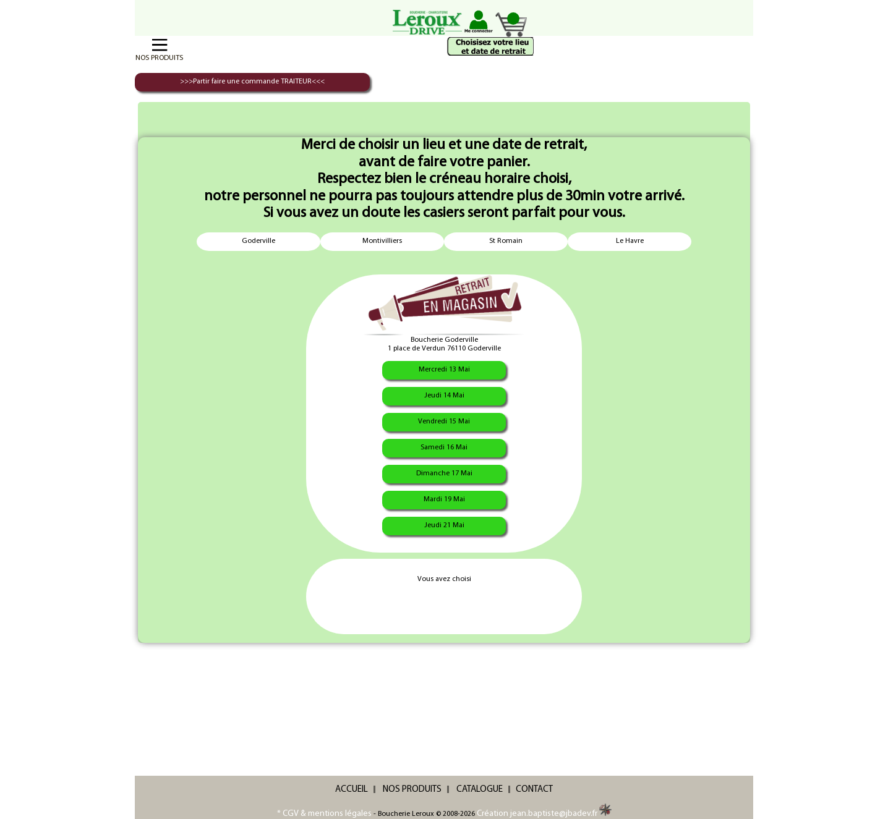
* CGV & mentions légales (324, 813)
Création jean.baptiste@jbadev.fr (544, 813)
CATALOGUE (479, 789)
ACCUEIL (351, 789)
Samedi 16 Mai (444, 447)
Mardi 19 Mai (444, 499)
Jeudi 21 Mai (444, 525)
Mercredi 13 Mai (444, 369)
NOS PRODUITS (412, 789)
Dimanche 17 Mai (444, 473)
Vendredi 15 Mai (444, 421)
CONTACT (534, 789)
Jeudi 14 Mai (444, 395)
